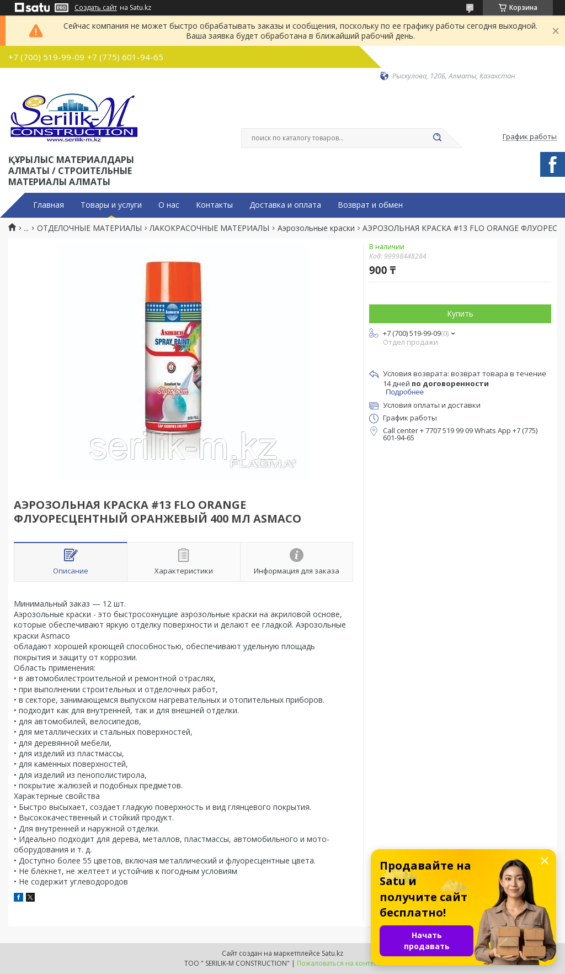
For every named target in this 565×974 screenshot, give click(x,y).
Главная (48, 205)
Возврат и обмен (370, 205)
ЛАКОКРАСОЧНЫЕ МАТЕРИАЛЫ (209, 228)
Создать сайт (95, 8)
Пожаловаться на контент (339, 963)
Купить (460, 313)
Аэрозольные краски (316, 228)
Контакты (214, 205)
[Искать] (437, 138)
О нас (168, 205)
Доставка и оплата (285, 205)
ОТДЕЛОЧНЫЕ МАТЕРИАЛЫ (89, 228)
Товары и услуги (111, 205)
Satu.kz (332, 953)
